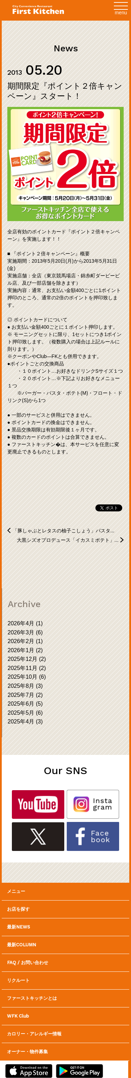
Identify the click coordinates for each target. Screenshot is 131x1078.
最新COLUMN (21, 944)
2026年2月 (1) (25, 641)
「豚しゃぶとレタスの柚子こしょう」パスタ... (64, 530)
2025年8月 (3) (25, 686)
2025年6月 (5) (25, 704)
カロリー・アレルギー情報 (34, 1033)
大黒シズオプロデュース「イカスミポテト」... (68, 540)
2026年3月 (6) (25, 632)
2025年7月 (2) (25, 695)
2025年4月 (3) (25, 721)
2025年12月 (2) (27, 659)
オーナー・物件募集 (27, 1051)
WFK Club (18, 1016)
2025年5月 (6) (25, 713)
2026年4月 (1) (25, 623)
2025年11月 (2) (27, 668)
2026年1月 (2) (25, 650)
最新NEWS (18, 927)
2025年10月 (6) (27, 677)
